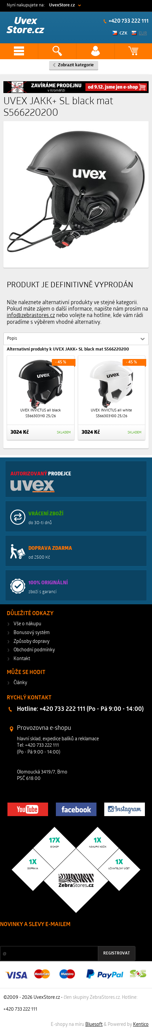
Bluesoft (94, 1024)
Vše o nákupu (27, 624)
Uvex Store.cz (25, 26)
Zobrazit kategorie (76, 65)
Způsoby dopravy (31, 641)
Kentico (141, 1024)
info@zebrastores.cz (31, 315)
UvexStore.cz (62, 5)
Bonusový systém (32, 632)
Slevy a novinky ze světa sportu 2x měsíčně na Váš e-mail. (58, 937)
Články (20, 682)
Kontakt (22, 658)
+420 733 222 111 (128, 21)
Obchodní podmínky (34, 650)
